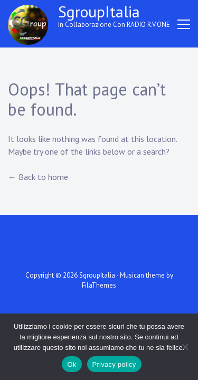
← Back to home (38, 177)
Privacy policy (114, 364)
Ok (71, 364)
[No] (185, 346)
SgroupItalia (99, 11)
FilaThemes (99, 285)
